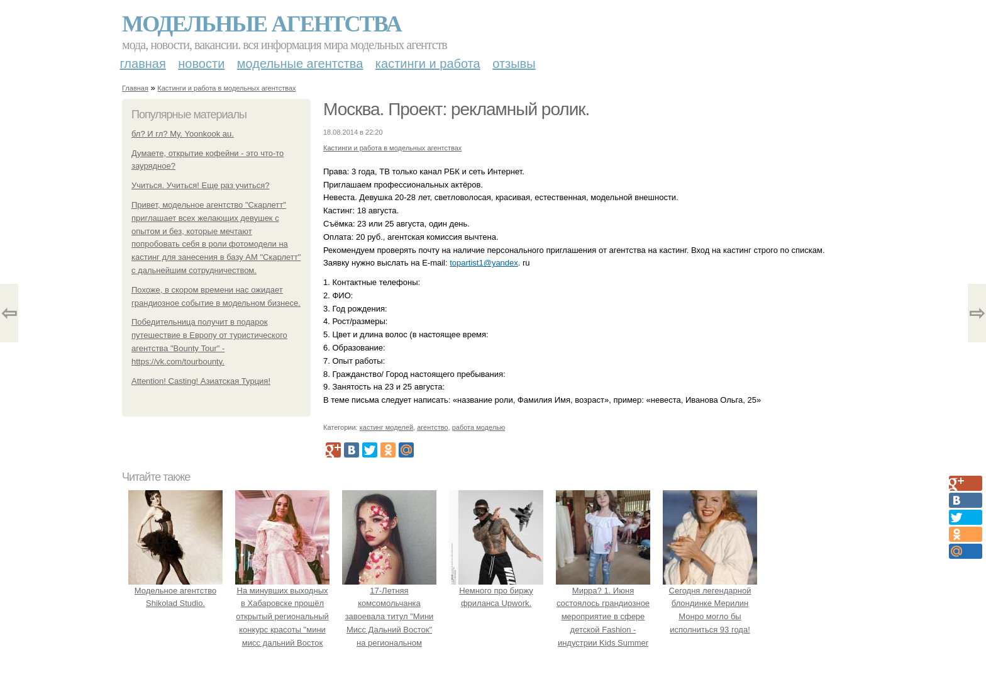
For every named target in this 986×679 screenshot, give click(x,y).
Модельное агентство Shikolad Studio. (175, 591)
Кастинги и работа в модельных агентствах (226, 88)
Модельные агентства (261, 23)
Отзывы (513, 63)
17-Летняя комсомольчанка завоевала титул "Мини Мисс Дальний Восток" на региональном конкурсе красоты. (389, 617)
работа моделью (479, 427)
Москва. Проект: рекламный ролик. (456, 109)
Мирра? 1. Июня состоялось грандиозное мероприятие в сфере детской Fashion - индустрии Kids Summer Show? (603, 617)
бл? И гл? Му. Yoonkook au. (182, 133)
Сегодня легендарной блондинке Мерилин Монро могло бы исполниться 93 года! (710, 603)
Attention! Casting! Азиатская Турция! (200, 381)
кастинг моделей (386, 427)
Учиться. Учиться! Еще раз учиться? (200, 185)
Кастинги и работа (427, 63)
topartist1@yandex (484, 262)
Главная (143, 63)
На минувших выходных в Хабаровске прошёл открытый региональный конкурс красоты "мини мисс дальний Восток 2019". (282, 617)
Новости (201, 63)
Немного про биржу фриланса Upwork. (496, 591)
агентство (432, 427)
